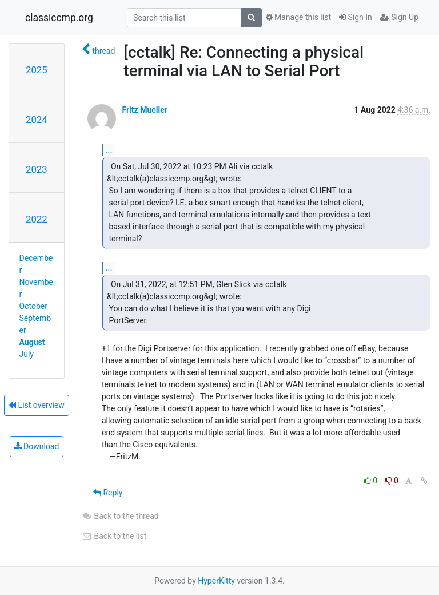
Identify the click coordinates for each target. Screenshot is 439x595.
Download (36, 446)
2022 (36, 219)
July (26, 354)
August (32, 342)
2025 (36, 70)
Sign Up (399, 17)
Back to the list (114, 536)
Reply (107, 492)
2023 (36, 169)
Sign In (355, 17)
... (109, 149)
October (33, 306)
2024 (36, 119)
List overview (37, 405)
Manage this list (298, 17)
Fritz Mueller (144, 109)
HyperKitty (216, 580)
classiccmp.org (59, 17)
